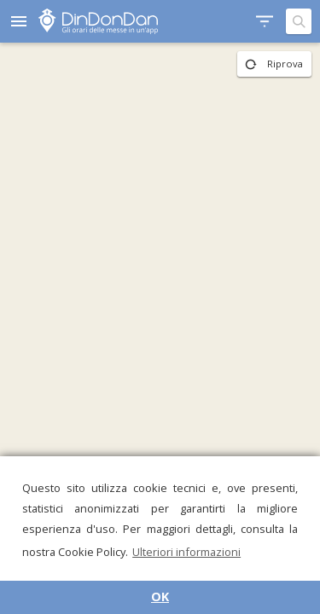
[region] (160, 328)
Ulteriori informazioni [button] (186, 551)
